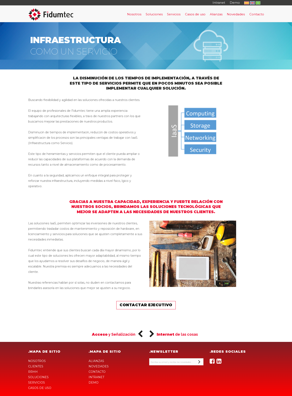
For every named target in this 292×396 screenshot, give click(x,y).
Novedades (236, 14)
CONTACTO (97, 372)
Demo (235, 3)
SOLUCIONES (38, 377)
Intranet (219, 3)
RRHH (33, 372)
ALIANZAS (96, 361)
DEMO (94, 382)
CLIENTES (35, 366)
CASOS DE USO (39, 388)
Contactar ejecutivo (146, 305)
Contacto (256, 14)
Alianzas (216, 14)
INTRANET (96, 377)
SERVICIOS (36, 382)
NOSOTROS (37, 361)
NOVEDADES (99, 366)
